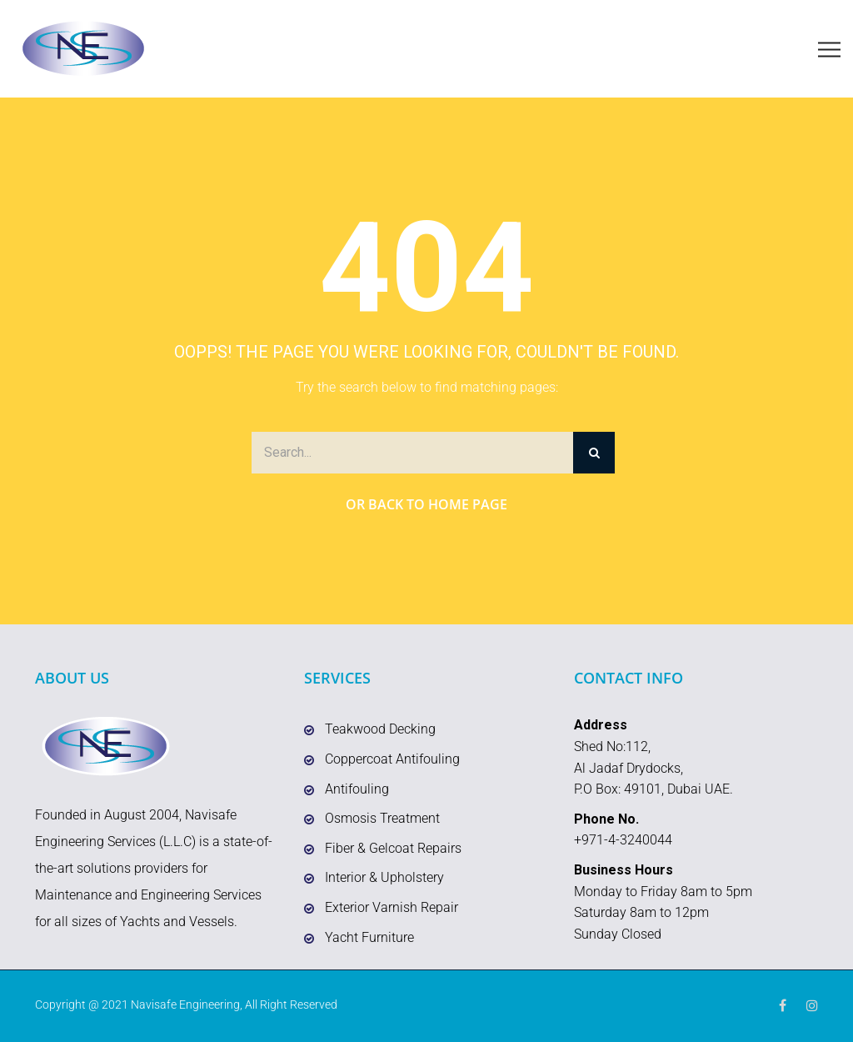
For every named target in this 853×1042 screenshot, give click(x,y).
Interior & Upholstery (384, 877)
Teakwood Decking (380, 729)
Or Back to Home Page (426, 504)
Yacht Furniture (369, 937)
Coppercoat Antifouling (392, 759)
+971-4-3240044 (623, 840)
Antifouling (357, 789)
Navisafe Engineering (185, 1004)
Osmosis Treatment (382, 818)
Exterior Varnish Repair (391, 907)
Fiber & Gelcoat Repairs (393, 848)
